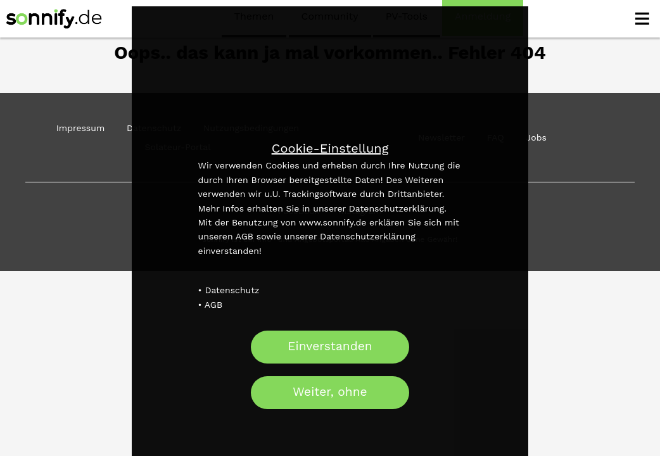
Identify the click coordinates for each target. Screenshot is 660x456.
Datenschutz (232, 290)
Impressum (80, 128)
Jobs (536, 137)
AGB (213, 305)
